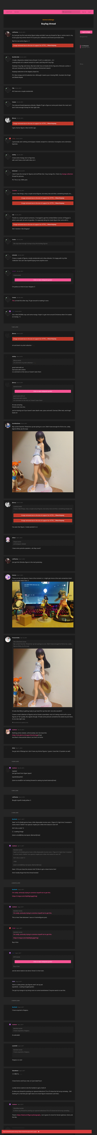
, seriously (21, 878)
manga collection (67, 174)
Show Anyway (51, 45)
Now (81, 64)
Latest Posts (9, 12)
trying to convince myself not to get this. (37, 878)
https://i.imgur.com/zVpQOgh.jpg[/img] (24, 881)
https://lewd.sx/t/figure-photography (29, 1100)
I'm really (15, 878)
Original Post (83, 36)
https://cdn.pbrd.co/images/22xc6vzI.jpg (25, 720)
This (13, 292)
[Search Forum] (71, 11)
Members (16, 12)
